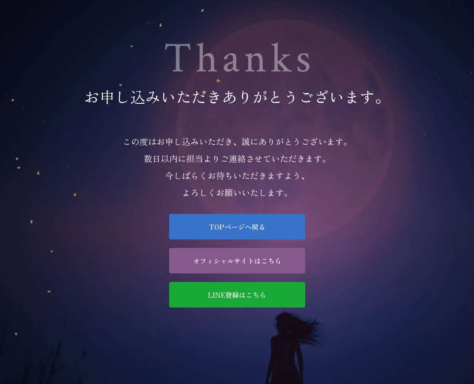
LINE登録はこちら (237, 295)
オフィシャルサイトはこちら (237, 261)
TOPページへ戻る (237, 227)
